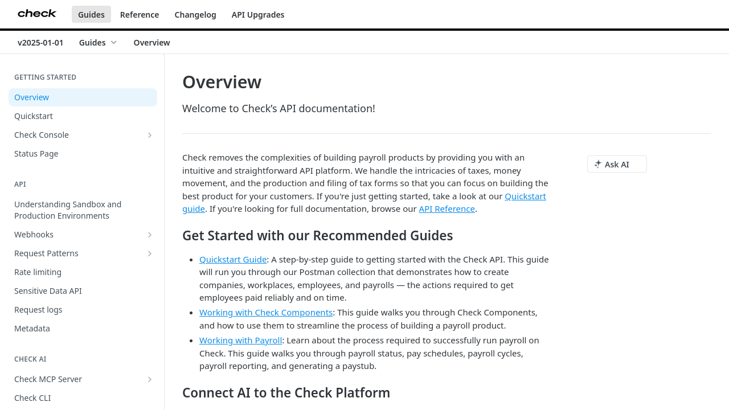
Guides (91, 14)
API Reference (447, 208)
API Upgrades (258, 14)
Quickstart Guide (233, 259)
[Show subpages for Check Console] (149, 135)
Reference (139, 14)
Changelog (195, 14)
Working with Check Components (266, 312)
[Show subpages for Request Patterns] (149, 253)
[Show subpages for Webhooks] (149, 234)
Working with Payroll (240, 340)
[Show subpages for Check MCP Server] (149, 379)
